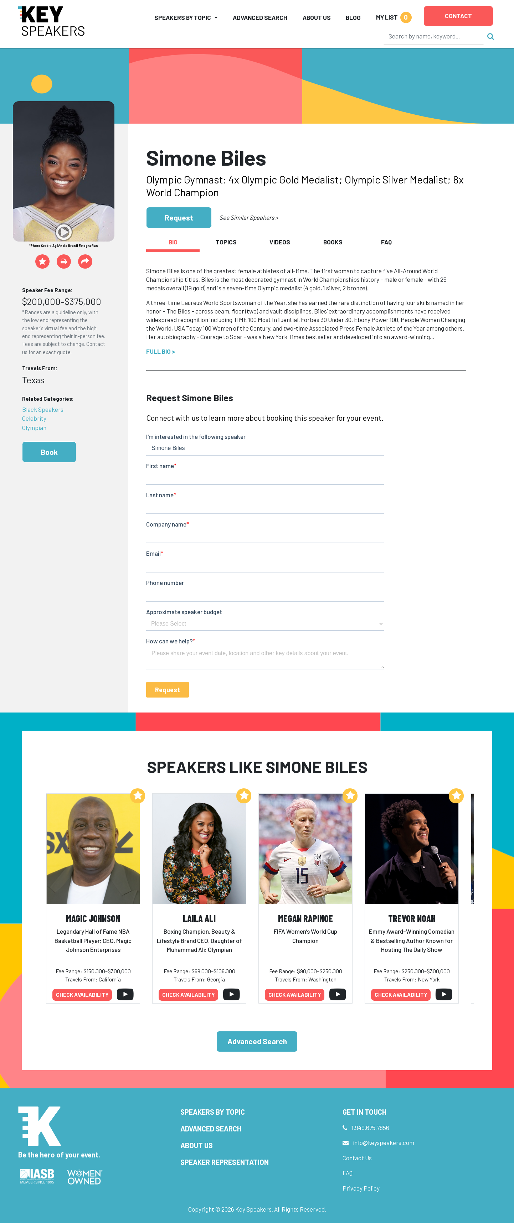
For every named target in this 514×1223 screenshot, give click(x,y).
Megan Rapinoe (305, 918)
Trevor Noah (411, 918)
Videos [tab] (279, 241)
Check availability (82, 994)
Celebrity (34, 418)
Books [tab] (333, 241)
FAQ (348, 1172)
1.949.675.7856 (370, 1127)
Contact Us (357, 1157)
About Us (317, 17)
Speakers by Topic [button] (182, 17)
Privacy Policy (361, 1188)
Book (49, 451)
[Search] (434, 36)
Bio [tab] (173, 241)
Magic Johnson (93, 918)
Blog (353, 17)
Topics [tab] (226, 241)
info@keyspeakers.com (383, 1142)
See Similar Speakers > (248, 217)
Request (179, 217)
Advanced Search (260, 17)
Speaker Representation (224, 1162)
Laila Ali (199, 918)
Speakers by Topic (212, 1112)
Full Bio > (160, 351)
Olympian (34, 427)
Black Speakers (42, 409)
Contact (458, 15)
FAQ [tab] (386, 241)
